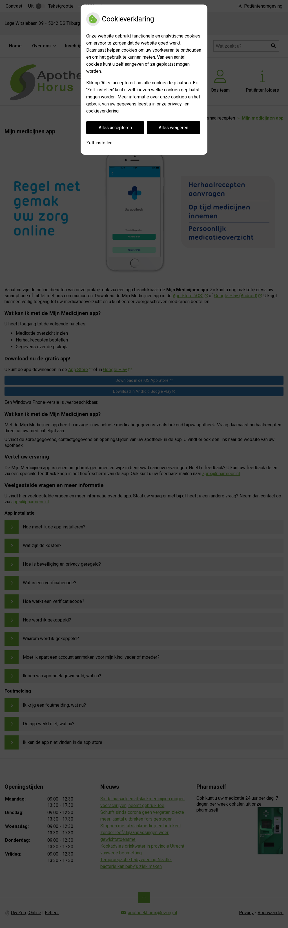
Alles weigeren (173, 127)
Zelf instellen (99, 143)
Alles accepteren (115, 127)
